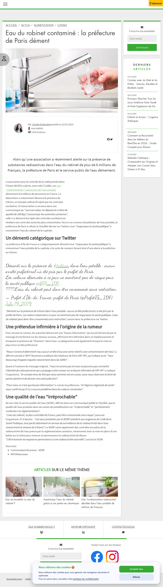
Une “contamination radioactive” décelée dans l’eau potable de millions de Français (99, 503)
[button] (5, 4)
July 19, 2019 (18, 304)
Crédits (28, 579)
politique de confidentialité (86, 579)
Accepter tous (136, 569)
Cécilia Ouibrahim (41, 124)
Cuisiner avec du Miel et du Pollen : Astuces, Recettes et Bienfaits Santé (142, 83)
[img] (108, 139)
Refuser (136, 577)
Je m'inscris (142, 47)
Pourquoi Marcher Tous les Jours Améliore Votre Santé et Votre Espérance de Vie (142, 102)
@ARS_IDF (47, 283)
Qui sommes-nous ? (14, 579)
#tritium (61, 265)
